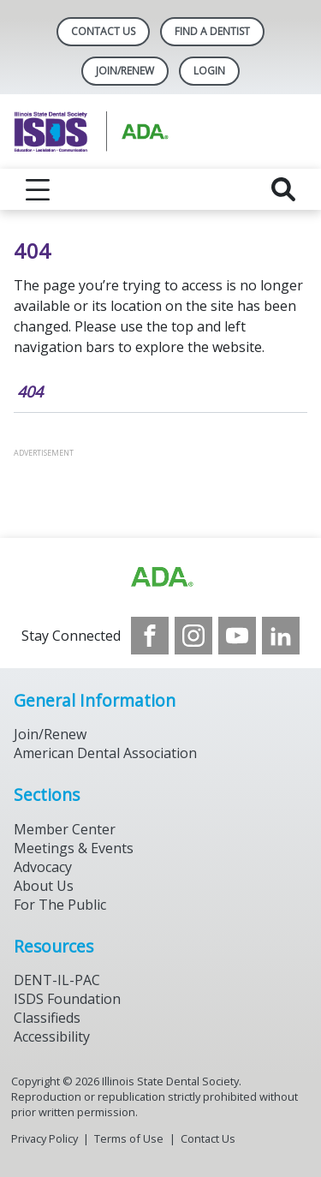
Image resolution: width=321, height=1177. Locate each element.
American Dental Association (105, 753)
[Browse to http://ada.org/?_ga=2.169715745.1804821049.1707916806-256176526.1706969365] (161, 577)
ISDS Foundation (67, 998)
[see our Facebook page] (150, 635)
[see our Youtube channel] (237, 635)
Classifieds (47, 1017)
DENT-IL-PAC (57, 980)
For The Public (60, 904)
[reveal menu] (38, 189)
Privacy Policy (44, 1138)
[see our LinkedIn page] (281, 635)
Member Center (65, 829)
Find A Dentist (212, 31)
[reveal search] (283, 189)
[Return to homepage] (160, 131)
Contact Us (103, 31)
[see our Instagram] (193, 635)
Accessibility (52, 1036)
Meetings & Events (74, 848)
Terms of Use (128, 1138)
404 (30, 391)
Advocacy (43, 866)
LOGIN (209, 70)
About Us (44, 885)
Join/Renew (125, 70)
